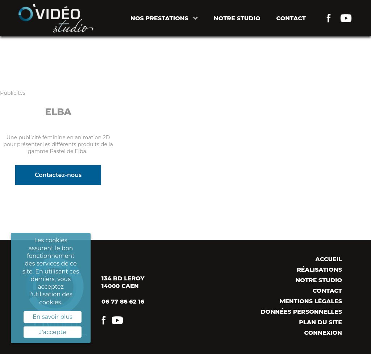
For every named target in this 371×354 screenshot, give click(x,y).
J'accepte (52, 332)
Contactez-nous (58, 175)
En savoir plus (52, 316)
